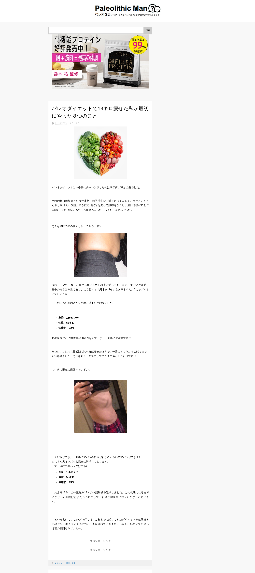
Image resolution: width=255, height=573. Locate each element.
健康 (68, 563)
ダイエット (59, 563)
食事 (73, 563)
